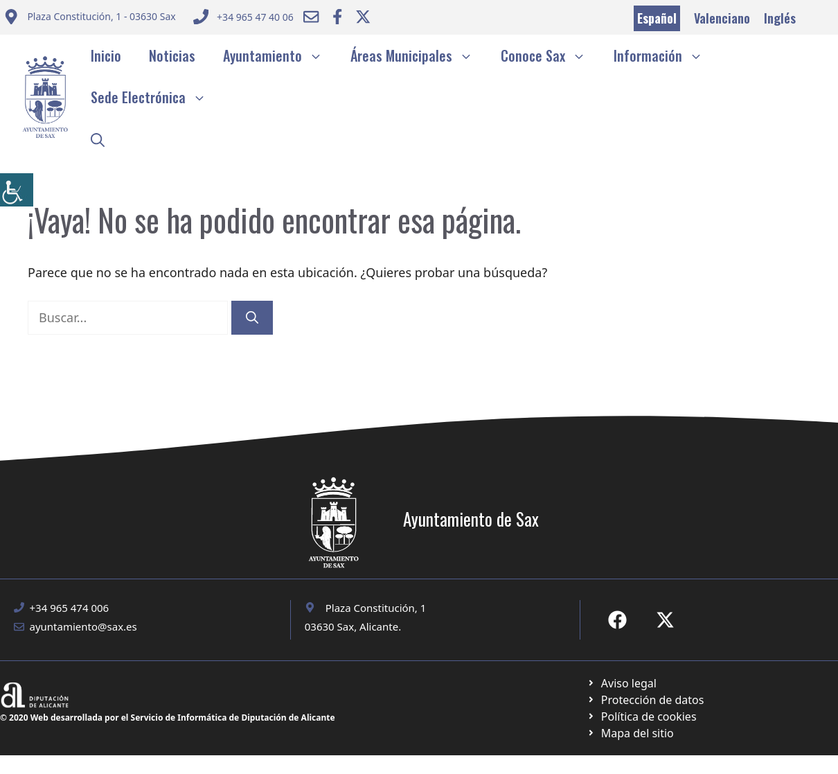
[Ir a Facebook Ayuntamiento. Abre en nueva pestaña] (337, 17)
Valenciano (722, 18)
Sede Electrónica (155, 97)
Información (665, 55)
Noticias (172, 55)
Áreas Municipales (418, 55)
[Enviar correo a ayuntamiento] (89, 18)
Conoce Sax (550, 55)
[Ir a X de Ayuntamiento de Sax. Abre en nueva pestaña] (665, 620)
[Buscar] (252, 318)
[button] (97, 138)
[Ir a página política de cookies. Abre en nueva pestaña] (645, 700)
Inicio (106, 55)
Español (657, 18)
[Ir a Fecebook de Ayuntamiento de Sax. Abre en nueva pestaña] (617, 620)
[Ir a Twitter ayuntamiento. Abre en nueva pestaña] (363, 17)
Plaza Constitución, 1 (376, 608)
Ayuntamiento (280, 55)
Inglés (780, 18)
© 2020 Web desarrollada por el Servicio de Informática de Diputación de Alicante (167, 717)
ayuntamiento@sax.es (83, 626)
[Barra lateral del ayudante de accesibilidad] (16, 189)
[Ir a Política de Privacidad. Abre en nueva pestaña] (622, 683)
